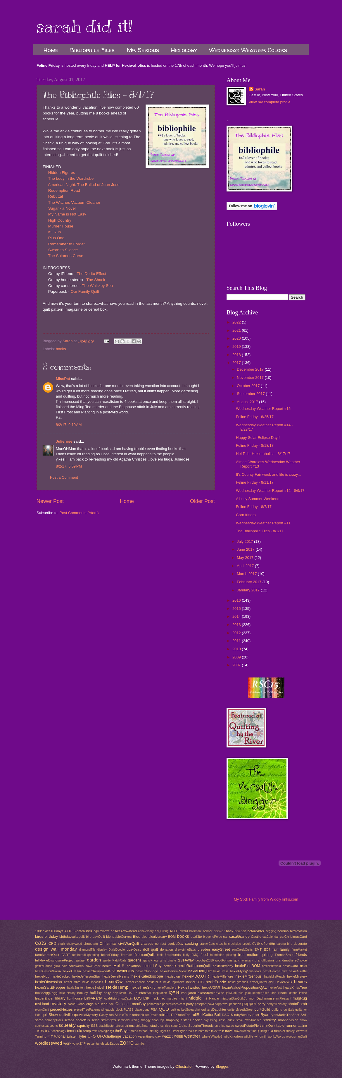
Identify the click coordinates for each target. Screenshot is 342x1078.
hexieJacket (61, 976)
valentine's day (149, 1036)
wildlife (248, 1036)
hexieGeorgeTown (275, 971)
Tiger (162, 1031)
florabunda (173, 954)
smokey (269, 1020)
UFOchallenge (109, 1036)
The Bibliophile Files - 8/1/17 (259, 531)
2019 (237, 346)
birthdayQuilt (95, 936)
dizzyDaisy (134, 949)
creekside (234, 943)
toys (214, 1031)
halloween (76, 966)
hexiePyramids (238, 982)
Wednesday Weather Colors (248, 50)
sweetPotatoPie (247, 1025)
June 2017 (246, 549)
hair (64, 966)
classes (147, 943)
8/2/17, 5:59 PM (69, 466)
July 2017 (245, 541)
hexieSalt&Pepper (50, 987)
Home (51, 50)
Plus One (56, 238)
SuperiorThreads (200, 1025)
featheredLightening (85, 954)
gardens (135, 960)
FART (65, 954)
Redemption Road (64, 190)
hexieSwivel (95, 987)
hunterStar (143, 993)
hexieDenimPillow (173, 971)
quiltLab (289, 1009)
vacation (130, 1036)
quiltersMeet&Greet (240, 1009)
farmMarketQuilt (47, 954)
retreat (164, 1014)
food (204, 954)
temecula (74, 1031)
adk (89, 931)
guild (56, 966)
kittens (293, 993)
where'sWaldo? (212, 1036)
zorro (127, 1042)
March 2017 (247, 573)
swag (230, 1025)
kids (273, 993)
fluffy (186, 954)
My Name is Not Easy (67, 214)
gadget (80, 960)
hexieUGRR (211, 987)
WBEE (178, 1036)
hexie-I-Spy (151, 966)
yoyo (75, 1043)
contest (160, 943)
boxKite (196, 936)
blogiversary (157, 936)
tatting (302, 1025)
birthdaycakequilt (72, 936)
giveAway (186, 960)
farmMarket (299, 949)
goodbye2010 (205, 960)
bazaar (240, 931)
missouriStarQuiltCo (234, 998)
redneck (138, 1015)
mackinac (158, 998)
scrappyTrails (54, 1020)
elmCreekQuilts (242, 949)
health (107, 966)
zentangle (98, 1043)
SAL (303, 1015)
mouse (269, 998)
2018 (237, 355)
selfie (95, 1020)
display (102, 949)
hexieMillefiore (222, 976)
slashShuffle (226, 1020)
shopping (172, 1020)
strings (129, 1025)
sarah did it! (85, 26)
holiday (96, 992)
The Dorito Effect (91, 273)
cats (40, 942)
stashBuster (107, 1025)
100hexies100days (49, 931)
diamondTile (87, 949)
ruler (256, 1015)
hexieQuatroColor (262, 982)
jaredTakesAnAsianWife (206, 993)
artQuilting (162, 931)
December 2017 (251, 369)
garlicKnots (150, 960)
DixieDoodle (117, 949)
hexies (300, 981)
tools (191, 1031)
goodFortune (223, 960)
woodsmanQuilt (296, 1036)
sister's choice (191, 1020)
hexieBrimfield (271, 966)
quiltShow (50, 1014)
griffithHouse (43, 966)
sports (54, 1025)
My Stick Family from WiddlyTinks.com (266, 899)
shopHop (158, 1020)
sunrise (165, 1025)
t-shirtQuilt (267, 1025)
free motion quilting (255, 954)
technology (58, 1031)
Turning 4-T (44, 1036)
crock (247, 943)
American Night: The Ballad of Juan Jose (84, 184)
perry (261, 1004)
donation (166, 949)
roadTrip (184, 1015)
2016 (237, 600)
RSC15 (227, 1015)
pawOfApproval (218, 1004)
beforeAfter (255, 931)
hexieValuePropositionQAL (244, 987)
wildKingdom (233, 1036)
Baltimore (195, 931)
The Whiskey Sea (97, 285)
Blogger (221, 1066)
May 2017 (245, 557)
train (220, 1031)
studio (154, 1025)
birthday (51, 936)
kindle (282, 993)
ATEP (174, 931)
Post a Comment (64, 477)
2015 (237, 608)
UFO (92, 1036)
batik (229, 931)
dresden (204, 949)
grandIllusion (264, 960)
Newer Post (50, 501)
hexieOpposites (92, 982)
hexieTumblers (166, 987)
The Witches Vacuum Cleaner (74, 202)
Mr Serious (143, 50)
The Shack (95, 280)
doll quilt (150, 949)
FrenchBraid (284, 954)
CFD (52, 943)
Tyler (82, 1036)
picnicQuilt (42, 1009)
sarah (39, 1020)
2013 (237, 624)
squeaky (67, 1025)
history (71, 993)
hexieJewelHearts (115, 976)
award (184, 931)
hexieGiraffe (298, 971)
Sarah (260, 89)
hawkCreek (93, 966)
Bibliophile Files (92, 50)
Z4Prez (85, 1043)
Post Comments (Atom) (79, 513)
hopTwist (119, 993)
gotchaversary (243, 960)
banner (207, 931)
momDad (255, 998)
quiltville (66, 1014)
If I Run (54, 232)
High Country (59, 220)
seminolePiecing (128, 1020)
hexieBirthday (223, 966)
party (190, 1004)
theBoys (122, 1031)
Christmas (108, 943)
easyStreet (221, 949)
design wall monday (56, 949)
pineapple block (112, 1009)
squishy (83, 1025)
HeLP (119, 965)
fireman (126, 954)
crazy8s (221, 943)
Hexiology (184, 50)
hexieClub (125, 971)
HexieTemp (117, 987)
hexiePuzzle (216, 982)
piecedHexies (61, 1009)
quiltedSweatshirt (188, 1009)
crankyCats (207, 943)
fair (275, 949)
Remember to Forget (66, 244)
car (225, 936)
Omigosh (123, 1004)
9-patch (79, 931)
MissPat (63, 379)
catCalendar (270, 936)
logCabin (127, 998)
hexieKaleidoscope (147, 976)
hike (62, 993)
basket (219, 931)
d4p (264, 943)
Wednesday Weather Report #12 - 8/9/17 (270, 490)
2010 (237, 649)
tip (168, 1031)
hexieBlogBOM (247, 966)
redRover (151, 1015)
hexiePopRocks (173, 982)
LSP (146, 998)
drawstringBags (185, 949)
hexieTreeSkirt (143, 987)
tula (270, 1031)
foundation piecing (223, 954)
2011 (237, 641)
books (61, 349)
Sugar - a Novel (62, 208)
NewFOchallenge (81, 1004)
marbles (172, 998)
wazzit (167, 1036)
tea (47, 1031)
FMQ (194, 954)
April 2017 (246, 566)
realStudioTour (120, 1015)
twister (72, 1036)
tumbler (280, 1031)
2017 (237, 362)
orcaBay (139, 1004)
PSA (154, 1009)
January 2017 (249, 590)
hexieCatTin (72, 971)
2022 (237, 322)
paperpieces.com (173, 1004)
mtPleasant (283, 998)
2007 (237, 665)
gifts (163, 960)
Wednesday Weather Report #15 (263, 408)
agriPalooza (101, 931)
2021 (237, 330)
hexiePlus (154, 982)
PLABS (128, 1009)
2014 (237, 616)
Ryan (264, 1014)
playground (142, 1009)
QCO (164, 1009)
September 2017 (251, 393)
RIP (174, 1015)
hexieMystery (297, 976)
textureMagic (100, 1031)
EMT (258, 949)
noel (111, 1004)
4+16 (68, 931)
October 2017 (249, 386)
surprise (220, 1025)
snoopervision (287, 1020)
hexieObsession (48, 982)
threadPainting (148, 1031)
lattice (303, 993)
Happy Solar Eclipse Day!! (258, 437)
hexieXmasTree (295, 987)
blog (144, 936)
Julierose (64, 441)
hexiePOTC (195, 982)
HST (131, 993)
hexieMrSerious (249, 976)
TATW (39, 1031)
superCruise (179, 1025)
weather (192, 1035)
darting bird (284, 943)
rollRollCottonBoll (206, 1014)
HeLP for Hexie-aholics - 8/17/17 (263, 453)
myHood (42, 1004)
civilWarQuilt (128, 943)
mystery (58, 1003)
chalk (61, 943)
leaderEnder (44, 998)
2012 (237, 633)
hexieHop (42, 976)
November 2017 (251, 377)
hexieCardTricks (295, 966)
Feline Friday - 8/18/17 (255, 445)
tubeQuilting (259, 1031)
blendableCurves (119, 936)
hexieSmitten (76, 987)
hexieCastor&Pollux (48, 971)
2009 (237, 657)
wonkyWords (276, 1036)
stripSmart (142, 1025)
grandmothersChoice (291, 960)
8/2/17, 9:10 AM (69, 424)
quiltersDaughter (213, 1009)
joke (248, 993)
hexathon (134, 966)
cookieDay (175, 943)
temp (87, 1031)
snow (303, 1020)
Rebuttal (55, 196)
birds (39, 936)
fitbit (160, 954)
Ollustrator (184, 1066)
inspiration (160, 993)
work (67, 1043)
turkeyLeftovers (296, 1031)
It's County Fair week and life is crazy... (268, 474)
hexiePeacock (135, 982)
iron (183, 993)
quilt (173, 1009)
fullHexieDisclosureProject (54, 960)
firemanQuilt (144, 954)
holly (107, 993)
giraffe (172, 960)
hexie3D (169, 966)
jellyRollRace (234, 993)
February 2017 (249, 582)
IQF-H (174, 992)
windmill (260, 1036)
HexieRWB (283, 982)
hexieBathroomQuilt (194, 966)
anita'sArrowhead (124, 931)
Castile (256, 936)
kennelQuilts (261, 993)
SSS (94, 1025)
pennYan (235, 1004)
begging (270, 931)
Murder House (60, 226)
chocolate (91, 943)
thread (133, 1031)
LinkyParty (93, 998)
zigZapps (112, 1043)
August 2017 (248, 402)
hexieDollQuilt (199, 971)
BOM (172, 936)
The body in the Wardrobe (71, 178)
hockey (82, 993)
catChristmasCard (293, 936)
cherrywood (74, 943)
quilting (277, 1009)
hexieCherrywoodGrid (99, 971)
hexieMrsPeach (274, 976)
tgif (112, 1031)
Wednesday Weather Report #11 (263, 523)
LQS (138, 998)
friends (301, 954)
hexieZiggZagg (46, 993)
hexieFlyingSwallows (245, 971)
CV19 (256, 943)
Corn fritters (245, 515)
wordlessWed (48, 1043)
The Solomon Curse (65, 256)
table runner (286, 1025)
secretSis (83, 1020)
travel (229, 1031)
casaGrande (239, 936)
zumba (139, 1043)
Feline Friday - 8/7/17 (254, 506)
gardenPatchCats (114, 960)
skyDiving (210, 1020)
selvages (108, 1020)
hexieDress (221, 971)
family (285, 949)
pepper (249, 1003)
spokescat (42, 1025)
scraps (69, 1020)
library (60, 998)
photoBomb (297, 1004)
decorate (300, 943)
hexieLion (172, 976)
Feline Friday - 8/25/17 (255, 417)
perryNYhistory (276, 1004)
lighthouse (75, 998)
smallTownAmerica (248, 1020)
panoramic (154, 1004)
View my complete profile (270, 102)
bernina (283, 931)
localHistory (111, 998)
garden (94, 959)
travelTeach (242, 1031)
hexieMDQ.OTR (195, 976)
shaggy (146, 1020)
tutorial (59, 1036)
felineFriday (110, 954)
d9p (272, 943)
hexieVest (275, 987)
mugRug (300, 998)
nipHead (101, 1004)
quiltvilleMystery (86, 1015)
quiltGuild (262, 1009)
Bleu (136, 936)
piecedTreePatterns (87, 1009)
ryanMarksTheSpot (285, 1015)
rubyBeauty (242, 1015)
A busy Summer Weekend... (259, 499)
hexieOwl (114, 981)
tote (207, 1031)
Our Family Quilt (84, 291)
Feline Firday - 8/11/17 (255, 482)
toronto (199, 1031)
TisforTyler (179, 1031)
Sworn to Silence (63, 250)
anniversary (145, 931)
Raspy (103, 1015)
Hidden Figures (61, 172)
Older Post (202, 501)
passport (201, 1004)
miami (183, 998)
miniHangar (211, 998)
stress (120, 1025)
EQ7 (267, 949)
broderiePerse (212, 936)
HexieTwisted (189, 987)
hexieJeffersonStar (86, 976)
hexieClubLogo (147, 971)
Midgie (195, 997)
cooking (191, 943)
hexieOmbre (72, 982)
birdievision (298, 931)
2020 (237, 338)
